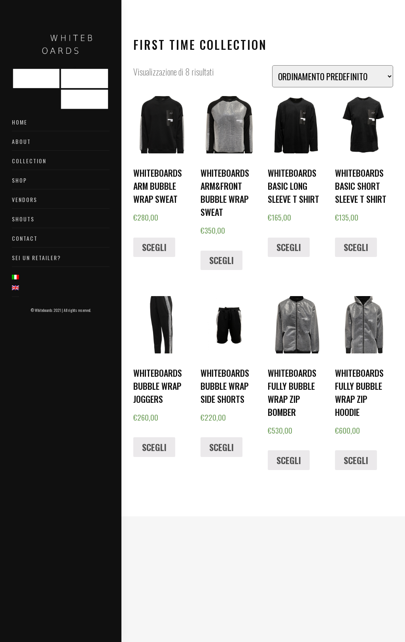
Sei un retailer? (36, 257)
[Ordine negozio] (332, 76)
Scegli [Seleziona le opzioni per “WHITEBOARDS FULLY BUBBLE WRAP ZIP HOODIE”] (356, 460)
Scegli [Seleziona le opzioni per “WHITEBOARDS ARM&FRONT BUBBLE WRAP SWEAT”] (221, 260)
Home (19, 122)
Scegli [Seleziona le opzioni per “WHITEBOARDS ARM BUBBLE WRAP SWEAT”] (154, 247)
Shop (19, 180)
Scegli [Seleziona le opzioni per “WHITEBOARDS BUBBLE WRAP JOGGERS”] (154, 447)
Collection (29, 161)
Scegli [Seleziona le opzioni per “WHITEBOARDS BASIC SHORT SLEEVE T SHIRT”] (356, 247)
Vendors (24, 199)
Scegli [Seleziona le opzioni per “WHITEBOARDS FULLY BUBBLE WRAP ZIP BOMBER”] (288, 460)
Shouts (23, 219)
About (21, 141)
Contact (25, 238)
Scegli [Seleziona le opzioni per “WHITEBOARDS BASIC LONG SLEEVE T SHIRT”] (288, 247)
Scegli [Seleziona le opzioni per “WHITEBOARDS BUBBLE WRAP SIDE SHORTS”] (221, 447)
